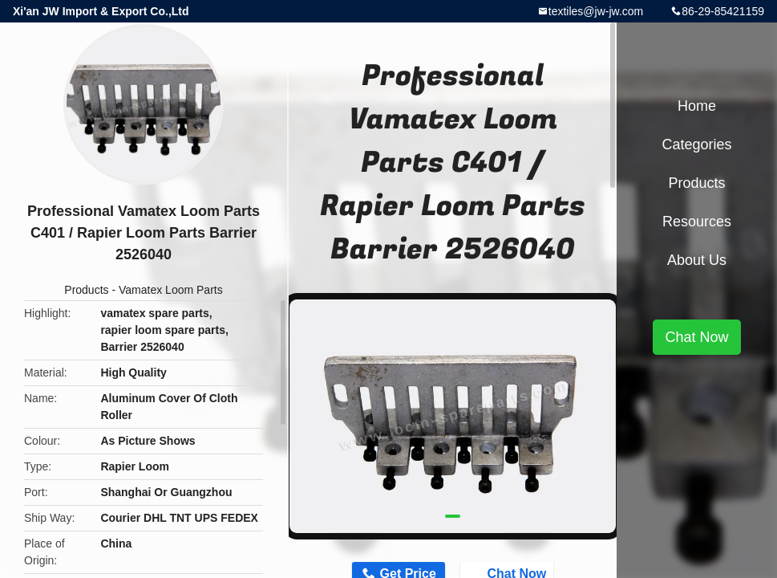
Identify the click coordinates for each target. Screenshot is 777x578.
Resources (696, 222)
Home (697, 106)
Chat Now (696, 337)
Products (86, 289)
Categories (696, 144)
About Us (696, 260)
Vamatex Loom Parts (171, 289)
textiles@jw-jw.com (595, 11)
